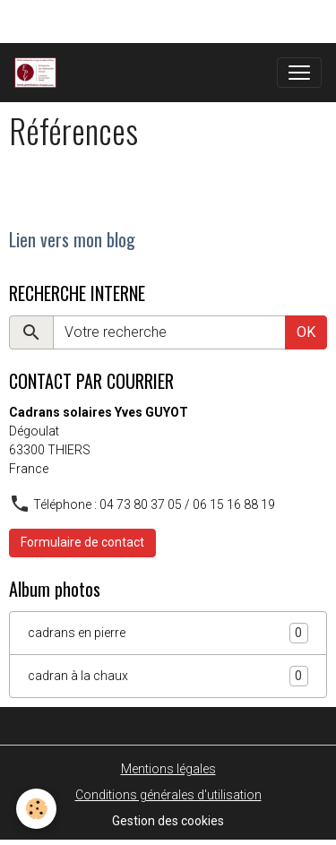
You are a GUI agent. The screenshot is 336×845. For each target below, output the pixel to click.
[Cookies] (36, 809)
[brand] (39, 72)
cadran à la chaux (168, 676)
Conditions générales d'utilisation (168, 795)
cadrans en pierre (168, 633)
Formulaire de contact (82, 542)
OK (306, 332)
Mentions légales (168, 769)
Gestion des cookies (168, 821)
